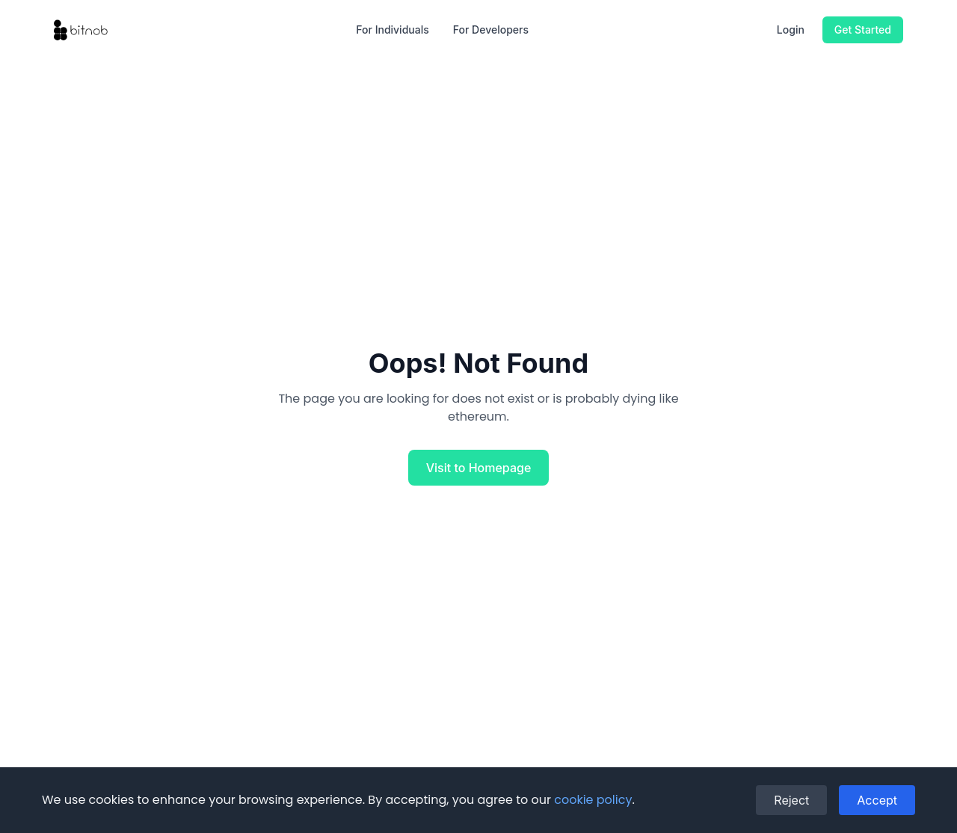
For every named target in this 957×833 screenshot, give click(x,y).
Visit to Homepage (479, 467)
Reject (791, 800)
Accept (877, 800)
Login (790, 29)
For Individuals (392, 29)
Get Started (862, 29)
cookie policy (593, 799)
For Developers (491, 29)
